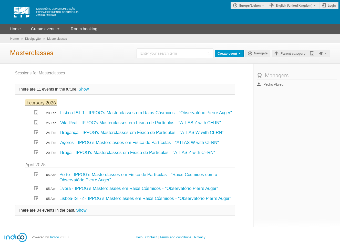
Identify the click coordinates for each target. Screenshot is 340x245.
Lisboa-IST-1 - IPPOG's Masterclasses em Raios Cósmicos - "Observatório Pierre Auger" (146, 112)
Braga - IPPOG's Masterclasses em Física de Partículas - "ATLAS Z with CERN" (137, 152)
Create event (42, 29)
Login (332, 5)
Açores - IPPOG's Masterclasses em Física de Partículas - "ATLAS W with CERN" (139, 142)
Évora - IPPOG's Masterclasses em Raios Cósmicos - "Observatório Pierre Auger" (138, 188)
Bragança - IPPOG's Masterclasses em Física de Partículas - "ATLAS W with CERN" (141, 132)
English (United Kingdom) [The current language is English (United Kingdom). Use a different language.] (294, 5)
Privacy (199, 237)
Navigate (260, 53)
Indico (54, 237)
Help (139, 237)
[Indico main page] (41, 12)
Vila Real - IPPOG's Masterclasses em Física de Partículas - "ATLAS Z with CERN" (140, 122)
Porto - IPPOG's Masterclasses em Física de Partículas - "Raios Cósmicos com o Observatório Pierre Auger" (138, 177)
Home (15, 29)
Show (83, 89)
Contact (151, 237)
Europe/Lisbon (250, 5)
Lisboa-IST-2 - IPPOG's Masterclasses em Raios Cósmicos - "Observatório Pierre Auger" (145, 198)
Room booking (84, 29)
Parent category (293, 53)
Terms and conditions (175, 237)
